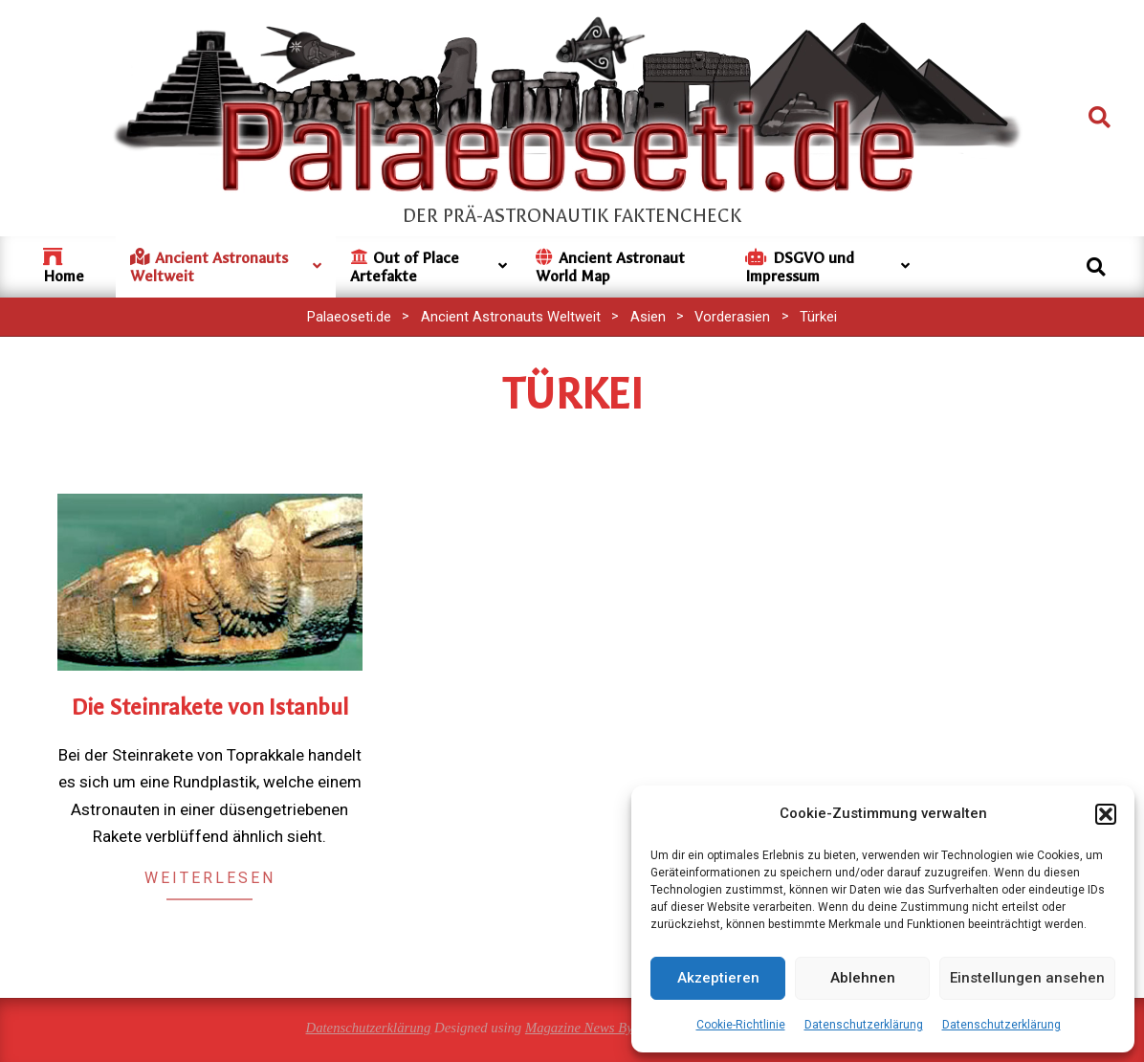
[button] (1105, 814)
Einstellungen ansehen (1027, 977)
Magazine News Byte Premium (611, 1027)
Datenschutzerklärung (863, 1024)
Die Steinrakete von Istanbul (210, 707)
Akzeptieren (718, 977)
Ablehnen (862, 977)
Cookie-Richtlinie (740, 1024)
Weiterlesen (209, 878)
